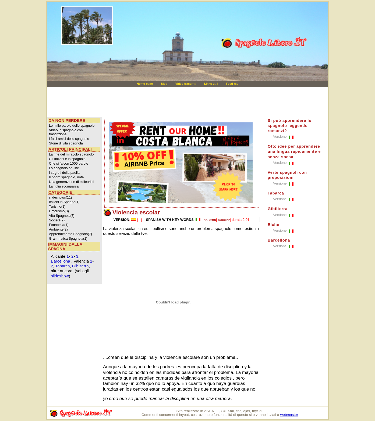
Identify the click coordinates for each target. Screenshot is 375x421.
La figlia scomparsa (64, 186)
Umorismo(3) (59, 211)
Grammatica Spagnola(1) (68, 238)
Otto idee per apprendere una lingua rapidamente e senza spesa (294, 151)
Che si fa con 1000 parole (68, 163)
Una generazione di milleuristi (71, 182)
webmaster (289, 415)
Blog (164, 83)
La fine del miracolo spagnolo (71, 154)
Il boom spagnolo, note (66, 177)
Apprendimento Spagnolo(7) (70, 234)
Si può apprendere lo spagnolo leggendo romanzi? (290, 125)
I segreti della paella (64, 173)
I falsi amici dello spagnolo (69, 139)
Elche (273, 224)
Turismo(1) (57, 206)
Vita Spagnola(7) (62, 216)
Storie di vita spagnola (66, 143)
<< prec (209, 220)
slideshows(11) (60, 197)
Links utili (211, 83)
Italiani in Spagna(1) (64, 202)
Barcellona (60, 261)
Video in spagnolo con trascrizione (66, 132)
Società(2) (57, 220)
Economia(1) (59, 225)
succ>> (224, 220)
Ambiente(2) (58, 229)
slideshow (60, 276)
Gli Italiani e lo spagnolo (67, 159)
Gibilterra (80, 266)
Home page (145, 83)
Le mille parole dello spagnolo (71, 125)
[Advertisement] (150, 102)
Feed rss (232, 83)
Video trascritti (186, 83)
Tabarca (62, 266)
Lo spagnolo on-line (64, 168)
